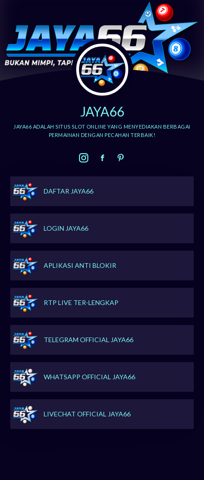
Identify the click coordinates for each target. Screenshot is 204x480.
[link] (83, 158)
